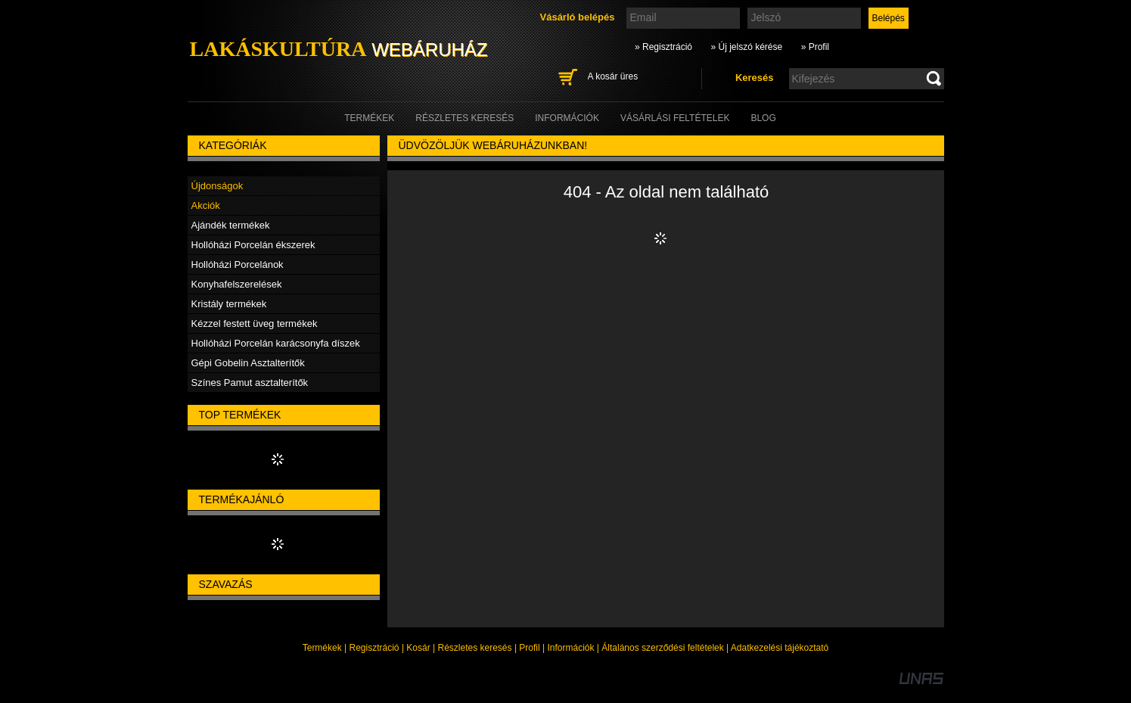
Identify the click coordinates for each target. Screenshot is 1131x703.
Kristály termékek (229, 304)
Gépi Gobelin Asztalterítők (248, 363)
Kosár (418, 647)
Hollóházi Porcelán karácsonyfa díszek (275, 343)
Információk (570, 647)
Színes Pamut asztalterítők (250, 382)
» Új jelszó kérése (746, 47)
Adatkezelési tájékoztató (779, 647)
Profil (529, 647)
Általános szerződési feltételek (662, 647)
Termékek (322, 647)
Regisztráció (374, 647)
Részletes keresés (475, 647)
